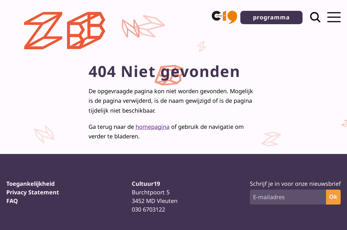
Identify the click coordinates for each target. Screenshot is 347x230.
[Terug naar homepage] (66, 54)
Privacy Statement (32, 192)
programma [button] (271, 17)
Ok (333, 197)
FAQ (12, 201)
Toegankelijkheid (30, 183)
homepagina (153, 126)
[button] (224, 17)
